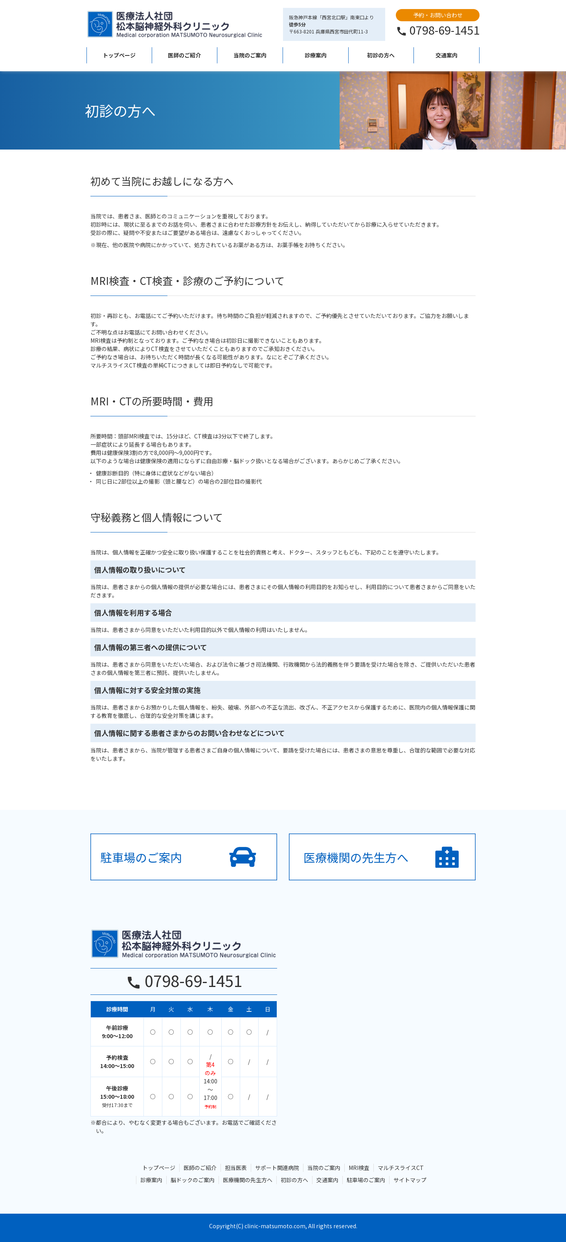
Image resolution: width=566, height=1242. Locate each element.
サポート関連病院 (277, 1168)
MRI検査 (359, 1168)
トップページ (119, 55)
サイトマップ (409, 1180)
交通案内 (447, 55)
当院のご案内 (249, 55)
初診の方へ (381, 55)
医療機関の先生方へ (247, 1180)
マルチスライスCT (401, 1168)
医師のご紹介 (184, 55)
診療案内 (316, 55)
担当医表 (236, 1168)
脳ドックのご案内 (193, 1180)
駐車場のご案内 (366, 1180)
